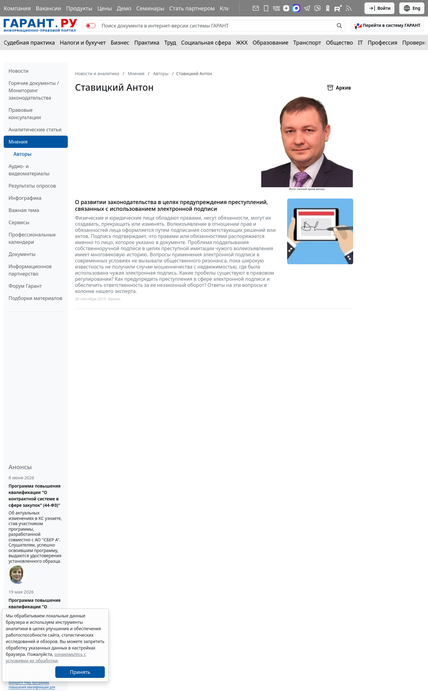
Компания (17, 8)
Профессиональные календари (32, 238)
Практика (146, 42)
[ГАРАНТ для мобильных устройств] (266, 8)
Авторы (22, 154)
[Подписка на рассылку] (255, 8)
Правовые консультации (25, 114)
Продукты (79, 8)
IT (360, 42)
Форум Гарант (25, 286)
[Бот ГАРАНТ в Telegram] (317, 8)
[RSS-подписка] (348, 8)
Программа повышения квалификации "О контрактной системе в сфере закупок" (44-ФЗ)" (34, 495)
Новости (18, 71)
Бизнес (120, 42)
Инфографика (25, 198)
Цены (104, 8)
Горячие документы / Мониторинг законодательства (34, 90)
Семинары (150, 8)
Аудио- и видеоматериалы (29, 170)
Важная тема (24, 210)
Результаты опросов (32, 185)
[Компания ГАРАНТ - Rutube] (338, 8)
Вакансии (48, 8)
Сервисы (19, 222)
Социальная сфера (206, 42)
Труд (170, 42)
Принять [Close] (80, 672)
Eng (411, 8)
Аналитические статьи (35, 129)
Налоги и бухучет (83, 42)
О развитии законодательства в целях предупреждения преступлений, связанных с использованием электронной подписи (171, 205)
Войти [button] (379, 8)
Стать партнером (192, 8)
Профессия (382, 42)
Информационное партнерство (30, 270)
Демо (124, 8)
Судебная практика (29, 42)
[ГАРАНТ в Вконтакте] (276, 8)
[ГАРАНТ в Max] (296, 8)
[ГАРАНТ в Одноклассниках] (327, 8)
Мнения (18, 141)
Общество (339, 42)
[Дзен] (286, 8)
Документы (22, 254)
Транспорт (307, 42)
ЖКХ (242, 42)
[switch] (91, 25)
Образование (270, 42)
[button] (387, 25)
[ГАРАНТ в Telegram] (307, 8)
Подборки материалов (35, 298)
